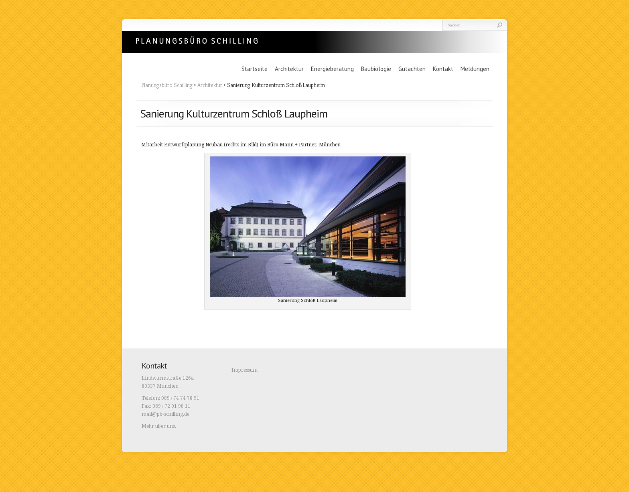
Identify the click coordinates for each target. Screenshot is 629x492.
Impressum (244, 370)
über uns (165, 426)
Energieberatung (332, 69)
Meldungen (475, 69)
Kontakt (443, 69)
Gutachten (412, 69)
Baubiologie (376, 69)
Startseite (254, 69)
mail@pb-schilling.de (165, 414)
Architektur (289, 69)
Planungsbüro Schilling (197, 40)
